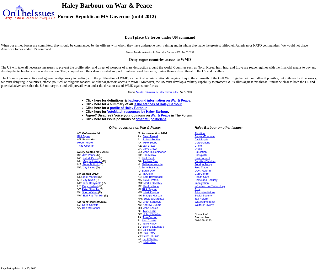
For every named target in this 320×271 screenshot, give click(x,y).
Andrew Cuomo (152, 204)
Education (201, 151)
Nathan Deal (150, 161)
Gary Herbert (90, 186)
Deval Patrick (151, 179)
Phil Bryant (83, 136)
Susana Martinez (153, 198)
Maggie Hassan (92, 161)
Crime (198, 145)
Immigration (202, 183)
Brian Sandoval (152, 201)
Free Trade (201, 167)
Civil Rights (201, 139)
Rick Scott (148, 158)
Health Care (202, 176)
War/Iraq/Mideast (205, 201)
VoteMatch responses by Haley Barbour (137, 111)
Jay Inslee (89, 167)
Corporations (202, 142)
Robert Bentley (151, 139)
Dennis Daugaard (153, 226)
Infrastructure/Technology (210, 186)
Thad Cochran (85, 145)
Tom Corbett (150, 217)
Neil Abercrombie (152, 164)
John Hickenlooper (154, 151)
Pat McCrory (90, 158)
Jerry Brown (150, 148)
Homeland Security (206, 179)
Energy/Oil (201, 155)
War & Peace (160, 115)
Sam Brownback (152, 176)
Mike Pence (88, 155)
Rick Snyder (149, 189)
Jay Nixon (89, 179)
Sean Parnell (150, 136)
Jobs (197, 189)
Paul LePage (151, 186)
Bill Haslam (149, 229)
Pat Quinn (148, 173)
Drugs (198, 148)
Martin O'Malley (152, 183)
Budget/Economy (205, 136)
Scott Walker (90, 192)
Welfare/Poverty (204, 204)
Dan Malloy (149, 155)
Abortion (200, 133)
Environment (202, 158)
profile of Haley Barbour (128, 108)
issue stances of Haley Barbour (158, 104)
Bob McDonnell (91, 208)
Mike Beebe (150, 142)
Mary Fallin (149, 211)
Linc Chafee (149, 220)
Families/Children (205, 161)
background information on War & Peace (159, 100)
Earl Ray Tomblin (93, 195)
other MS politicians (151, 119)
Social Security (204, 195)
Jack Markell (90, 176)
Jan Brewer (149, 145)
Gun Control (202, 173)
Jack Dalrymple (92, 183)
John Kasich (150, 208)
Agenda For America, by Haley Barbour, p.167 (157, 92)
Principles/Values (205, 192)
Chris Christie (90, 204)
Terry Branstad (150, 167)
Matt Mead (149, 242)
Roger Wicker (85, 142)
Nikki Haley (149, 223)
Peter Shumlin (91, 189)
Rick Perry (149, 232)
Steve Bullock (91, 164)
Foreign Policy (203, 164)
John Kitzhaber (152, 214)
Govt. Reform (203, 170)
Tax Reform (201, 198)
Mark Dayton (151, 192)
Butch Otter (149, 170)
